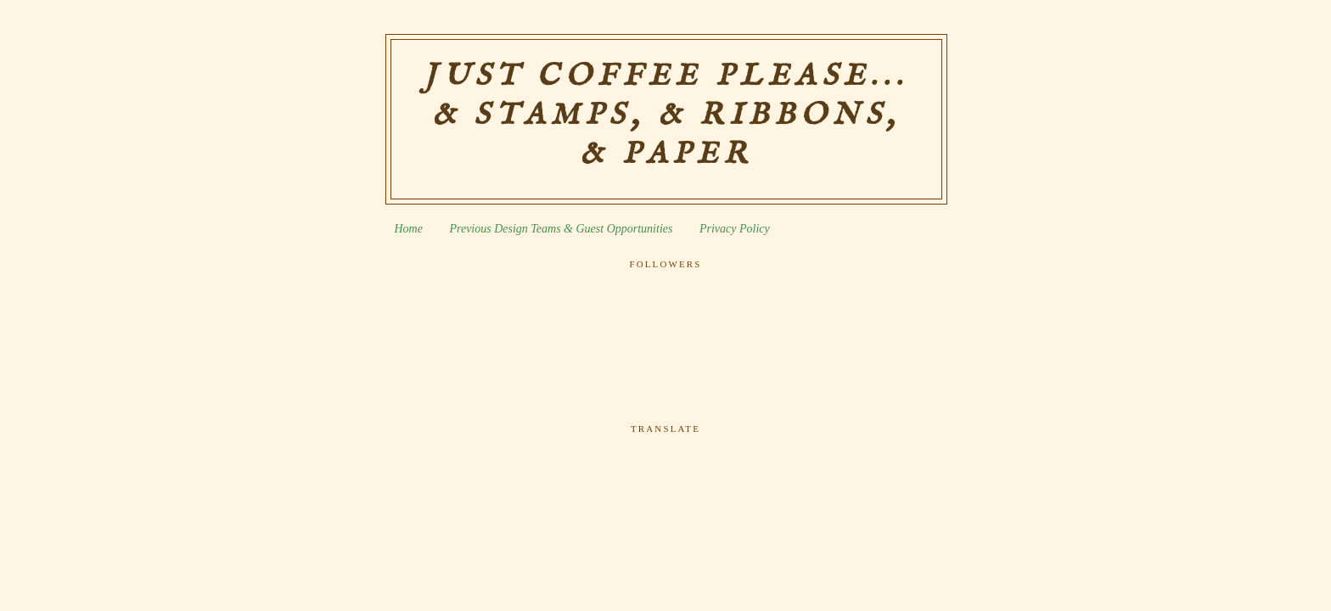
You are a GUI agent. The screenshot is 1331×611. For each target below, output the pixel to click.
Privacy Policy (734, 228)
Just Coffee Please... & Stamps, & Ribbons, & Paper (666, 115)
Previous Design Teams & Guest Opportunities (560, 228)
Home (409, 228)
